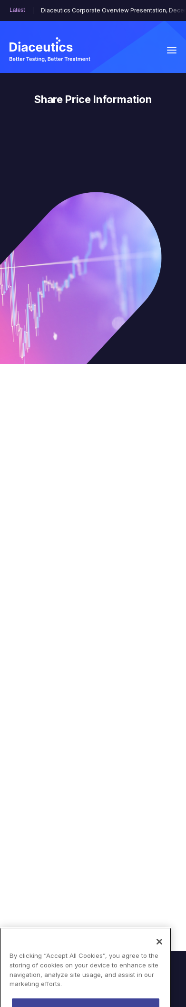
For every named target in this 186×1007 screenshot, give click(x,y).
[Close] (159, 954)
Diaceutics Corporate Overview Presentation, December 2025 (108, 10)
